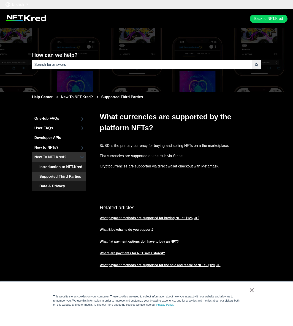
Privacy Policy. (165, 304)
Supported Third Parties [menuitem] (60, 176)
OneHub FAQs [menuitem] (46, 118)
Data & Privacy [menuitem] (52, 186)
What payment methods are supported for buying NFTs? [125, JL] (149, 218)
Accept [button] (210, 315)
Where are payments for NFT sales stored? (132, 253)
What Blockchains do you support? (127, 229)
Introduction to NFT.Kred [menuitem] (60, 167)
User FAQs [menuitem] (43, 128)
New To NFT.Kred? (77, 97)
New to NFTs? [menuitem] (46, 147)
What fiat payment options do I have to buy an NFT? (139, 241)
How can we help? (55, 55)
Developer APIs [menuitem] (47, 138)
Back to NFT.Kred (268, 19)
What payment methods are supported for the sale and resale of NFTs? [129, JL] (160, 265)
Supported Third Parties (122, 97)
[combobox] (142, 64)
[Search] (256, 64)
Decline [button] (230, 315)
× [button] (251, 290)
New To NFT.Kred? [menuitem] (50, 157)
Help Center (42, 97)
